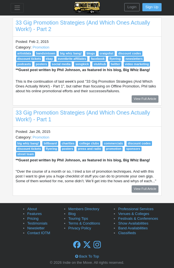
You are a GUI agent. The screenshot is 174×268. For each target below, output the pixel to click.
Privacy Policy (79, 228)
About (32, 209)
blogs (90, 53)
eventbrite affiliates (72, 58)
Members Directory (83, 209)
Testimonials (37, 223)
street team (25, 154)
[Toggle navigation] (17, 7)
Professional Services (135, 209)
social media (61, 64)
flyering (115, 58)
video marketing (137, 64)
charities (68, 143)
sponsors (133, 148)
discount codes (129, 53)
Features (34, 214)
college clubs (89, 143)
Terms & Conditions (84, 223)
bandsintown (45, 53)
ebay (49, 58)
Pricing (33, 218)
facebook (98, 58)
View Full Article (145, 98)
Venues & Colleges (133, 214)
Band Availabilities (133, 228)
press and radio (89, 148)
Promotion (40, 47)
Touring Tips (78, 218)
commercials (113, 143)
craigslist (107, 53)
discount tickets (29, 58)
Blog (72, 214)
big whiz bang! (71, 53)
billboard (50, 143)
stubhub (100, 64)
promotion (113, 148)
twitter (115, 64)
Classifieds (127, 233)
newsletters (134, 58)
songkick (82, 64)
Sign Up (151, 7)
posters (41, 64)
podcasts (24, 64)
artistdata (24, 53)
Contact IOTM (38, 233)
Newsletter (36, 228)
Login (131, 7)
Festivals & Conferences (138, 218)
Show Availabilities (133, 223)
